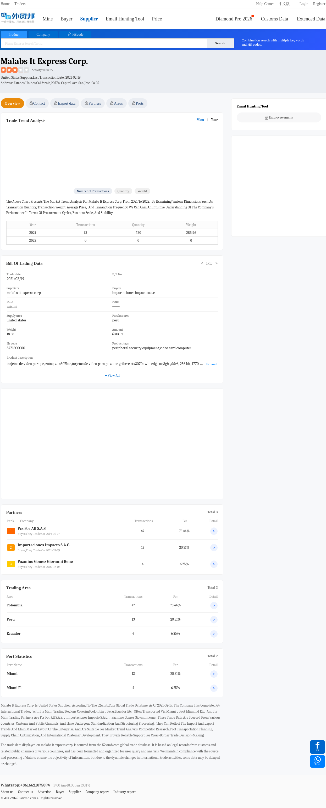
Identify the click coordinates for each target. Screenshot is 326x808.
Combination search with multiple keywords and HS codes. (273, 42)
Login (304, 4)
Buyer (66, 18)
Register (319, 4)
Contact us (25, 792)
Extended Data (311, 18)
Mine (48, 18)
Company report (97, 792)
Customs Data (274, 18)
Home (5, 4)
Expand (211, 364)
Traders (19, 4)
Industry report (124, 792)
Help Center (265, 4)
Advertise (44, 792)
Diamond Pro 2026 (234, 18)
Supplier (89, 18)
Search (220, 43)
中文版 (284, 4)
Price (157, 18)
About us (7, 792)
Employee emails (279, 117)
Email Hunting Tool (125, 18)
